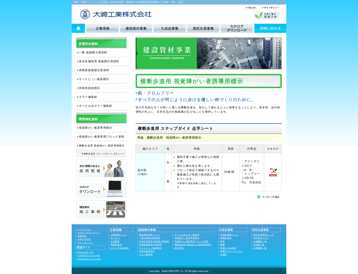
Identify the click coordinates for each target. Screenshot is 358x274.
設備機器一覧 (260, 241)
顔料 (222, 241)
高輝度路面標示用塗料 (94, 70)
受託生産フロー (261, 238)
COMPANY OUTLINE (89, 255)
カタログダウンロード (89, 232)
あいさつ (115, 238)
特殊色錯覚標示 (89, 88)
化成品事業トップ (229, 235)
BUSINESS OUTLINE (89, 259)
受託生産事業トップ (263, 235)
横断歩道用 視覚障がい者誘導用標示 (193, 244)
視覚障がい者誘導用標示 (95, 127)
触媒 (222, 244)
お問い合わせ (84, 239)
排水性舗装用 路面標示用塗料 (99, 61)
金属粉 (223, 254)
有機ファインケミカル (231, 251)
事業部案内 (116, 244)
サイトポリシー (85, 242)
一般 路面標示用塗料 (93, 52)
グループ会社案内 (120, 248)
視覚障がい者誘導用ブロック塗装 (101, 136)
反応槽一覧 (259, 244)
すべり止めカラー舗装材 (95, 105)
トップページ (84, 229)
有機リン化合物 (228, 248)
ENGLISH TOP (86, 252)
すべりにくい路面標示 (94, 79)
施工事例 (179, 248)
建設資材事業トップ (149, 235)
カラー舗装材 (88, 97)
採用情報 (82, 236)
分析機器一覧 (260, 248)
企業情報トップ (118, 235)
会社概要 (115, 241)
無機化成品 (226, 238)
